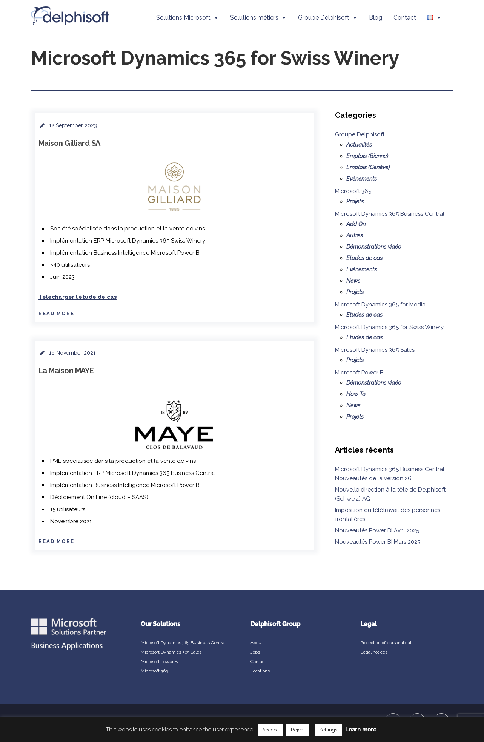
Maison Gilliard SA (69, 143)
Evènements (361, 178)
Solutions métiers (258, 17)
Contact (404, 17)
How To (356, 394)
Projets (355, 201)
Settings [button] (328, 730)
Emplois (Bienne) (367, 156)
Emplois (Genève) (368, 167)
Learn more (360, 729)
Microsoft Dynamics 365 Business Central (389, 213)
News (353, 280)
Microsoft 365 (353, 191)
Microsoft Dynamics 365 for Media (380, 304)
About (256, 642)
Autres (354, 235)
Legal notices (373, 652)
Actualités (359, 144)
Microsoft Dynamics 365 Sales (375, 349)
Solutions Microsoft (187, 17)
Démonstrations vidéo (373, 246)
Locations (260, 671)
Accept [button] (270, 730)
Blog (375, 17)
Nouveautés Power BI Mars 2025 (377, 541)
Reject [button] (298, 730)
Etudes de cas (364, 258)
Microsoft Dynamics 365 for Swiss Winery (389, 327)
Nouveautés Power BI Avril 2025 (377, 530)
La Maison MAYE (66, 370)
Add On (356, 224)
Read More (56, 313)
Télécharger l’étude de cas (77, 297)
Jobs (255, 652)
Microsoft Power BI (360, 372)
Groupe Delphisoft (328, 17)
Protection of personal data (387, 642)
